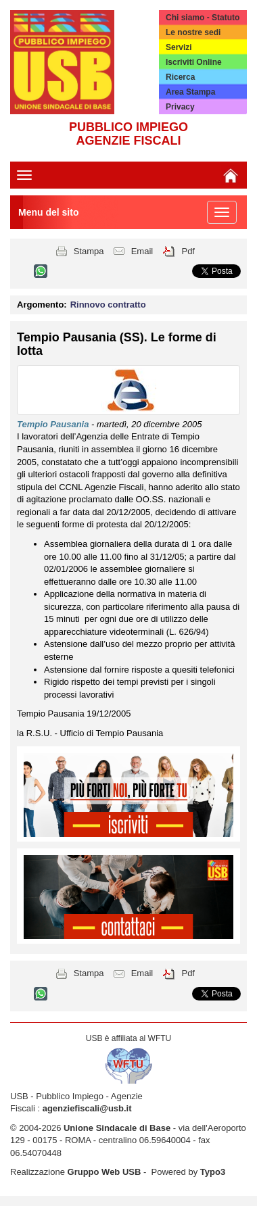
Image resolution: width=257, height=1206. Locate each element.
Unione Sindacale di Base (117, 1128)
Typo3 (212, 1172)
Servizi (179, 47)
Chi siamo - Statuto (202, 17)
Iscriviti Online (194, 62)
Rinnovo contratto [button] (108, 304)
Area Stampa (190, 92)
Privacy (180, 107)
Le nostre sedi (193, 32)
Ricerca (180, 77)
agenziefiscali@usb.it (87, 1108)
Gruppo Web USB (104, 1172)
